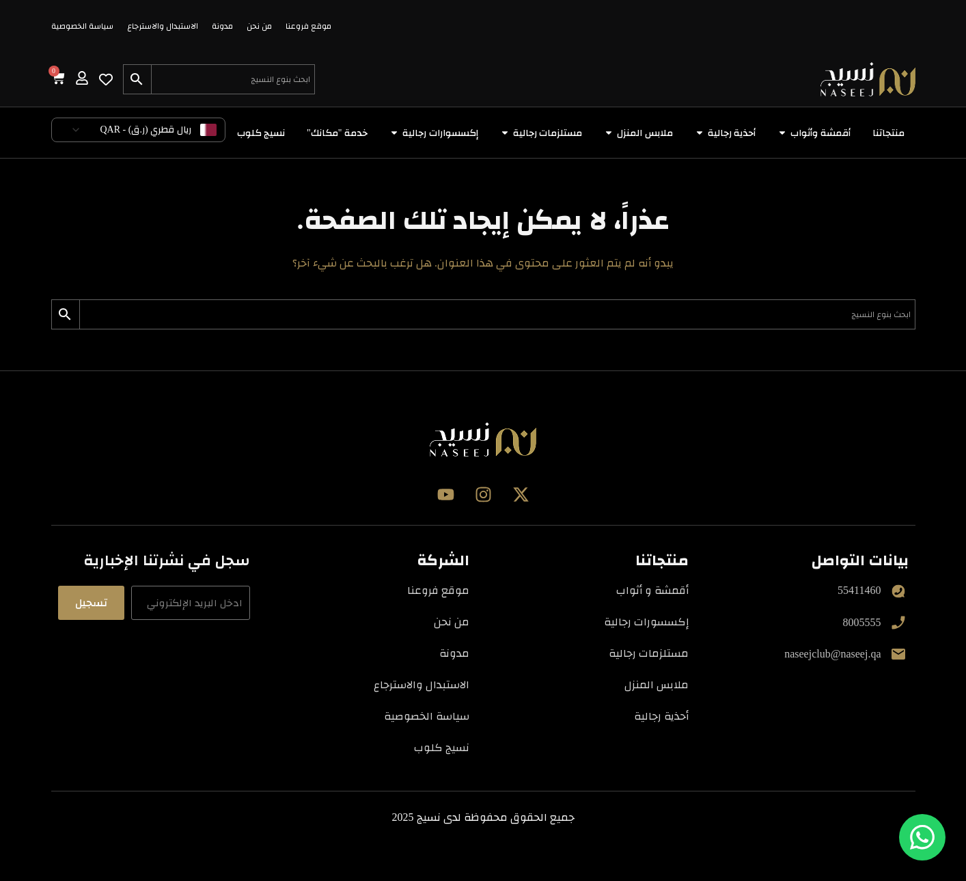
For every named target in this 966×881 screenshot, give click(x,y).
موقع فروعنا (308, 26)
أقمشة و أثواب (652, 590)
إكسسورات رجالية (646, 621)
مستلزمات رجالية (649, 653)
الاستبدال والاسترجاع (162, 26)
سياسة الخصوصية (82, 26)
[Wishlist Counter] (106, 79)
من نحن (259, 26)
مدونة (222, 26)
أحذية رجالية (661, 716)
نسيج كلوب (441, 747)
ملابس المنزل (656, 684)
